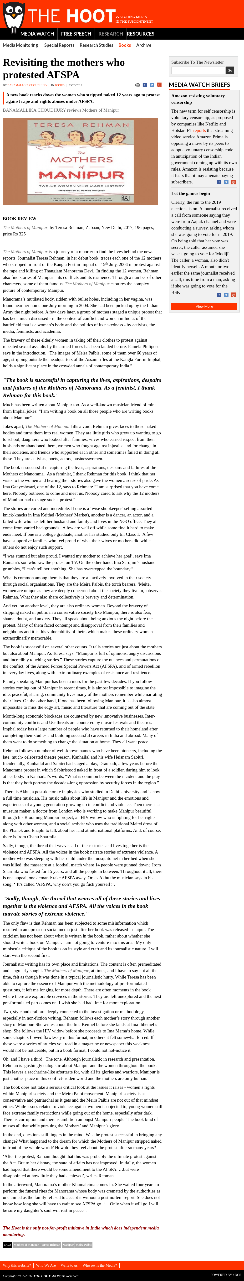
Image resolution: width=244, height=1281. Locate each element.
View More (204, 306)
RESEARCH (110, 33)
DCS (238, 1275)
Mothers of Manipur (26, 1244)
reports (199, 130)
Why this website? (17, 1265)
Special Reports (59, 45)
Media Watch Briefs (199, 84)
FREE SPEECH (76, 33)
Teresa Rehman (50, 1244)
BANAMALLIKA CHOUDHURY (27, 85)
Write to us (69, 1265)
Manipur (68, 1244)
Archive (143, 45)
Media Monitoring (20, 45)
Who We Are (46, 1265)
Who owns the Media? (100, 1265)
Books (125, 45)
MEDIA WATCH (37, 33)
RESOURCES (140, 33)
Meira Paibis (84, 1244)
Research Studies (96, 45)
